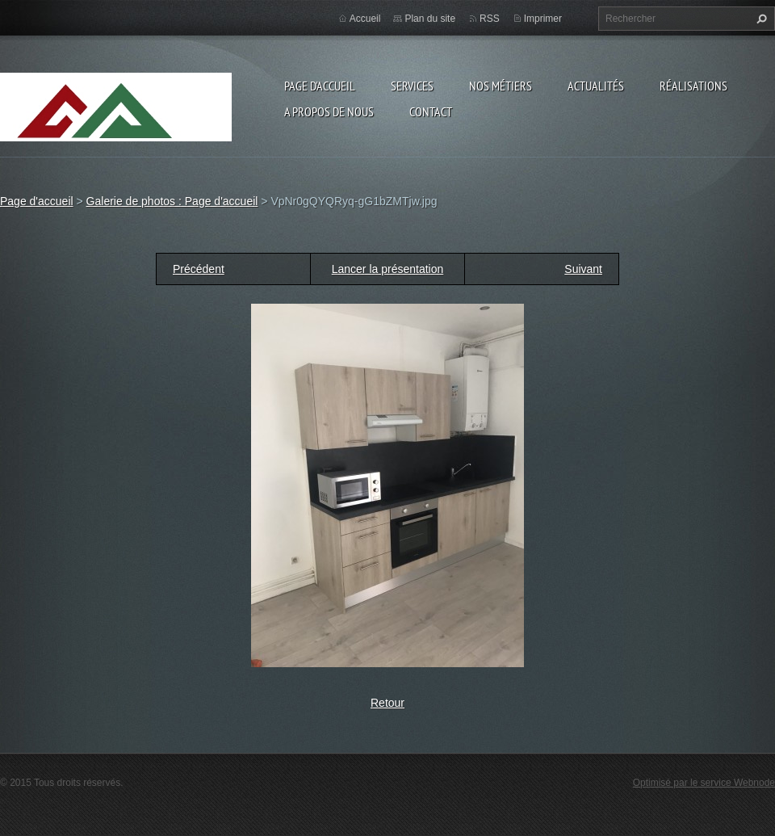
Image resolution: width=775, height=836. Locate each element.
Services (412, 86)
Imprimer (543, 18)
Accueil (365, 18)
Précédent (198, 269)
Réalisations (693, 86)
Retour (387, 702)
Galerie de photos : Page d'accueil (172, 201)
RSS (490, 18)
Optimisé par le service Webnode (704, 782)
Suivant (583, 269)
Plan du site (429, 18)
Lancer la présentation (388, 269)
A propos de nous (329, 111)
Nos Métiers (500, 86)
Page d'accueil (319, 86)
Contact (430, 111)
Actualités (596, 86)
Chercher (760, 18)
